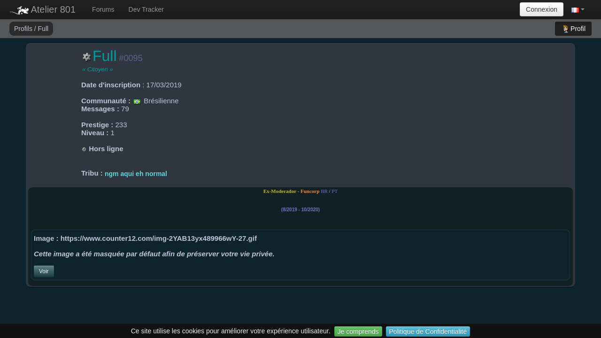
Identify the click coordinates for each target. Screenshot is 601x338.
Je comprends (358, 331)
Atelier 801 (42, 9)
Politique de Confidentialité (428, 331)
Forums (103, 9)
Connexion (541, 9)
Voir (44, 271)
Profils (24, 28)
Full (43, 28)
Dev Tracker (146, 9)
